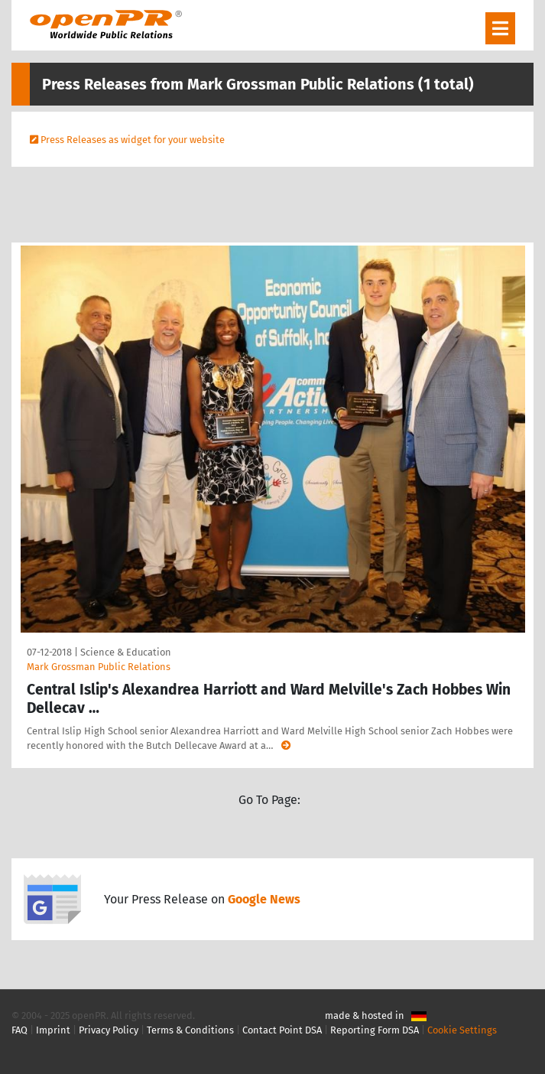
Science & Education (125, 652)
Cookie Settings (462, 1030)
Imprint (53, 1030)
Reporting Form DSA (374, 1030)
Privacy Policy (108, 1030)
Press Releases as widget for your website (133, 139)
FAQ (19, 1030)
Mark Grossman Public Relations (98, 666)
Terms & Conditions (190, 1030)
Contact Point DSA (282, 1030)
